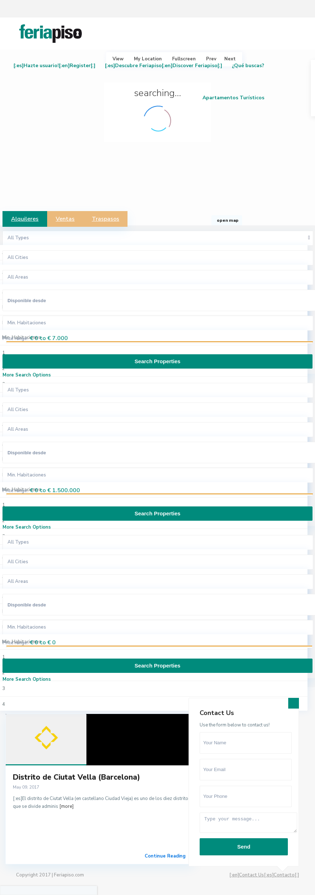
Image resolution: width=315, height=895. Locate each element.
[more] (66, 806)
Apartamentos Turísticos (233, 97)
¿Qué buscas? (248, 65)
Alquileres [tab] (25, 219)
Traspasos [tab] (105, 219)
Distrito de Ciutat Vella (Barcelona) (76, 777)
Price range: (15, 338)
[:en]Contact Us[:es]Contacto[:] (264, 875)
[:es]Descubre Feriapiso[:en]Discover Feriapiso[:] (163, 65)
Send (243, 847)
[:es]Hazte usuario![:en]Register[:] (54, 65)
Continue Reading (165, 856)
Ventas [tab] (65, 219)
